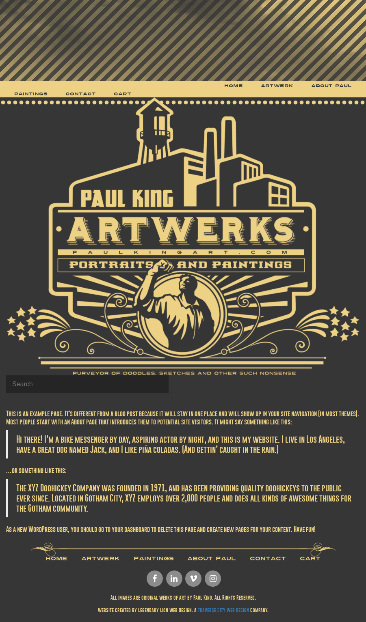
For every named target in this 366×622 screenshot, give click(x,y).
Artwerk (100, 558)
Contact (268, 558)
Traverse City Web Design (223, 610)
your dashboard (131, 529)
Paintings (154, 558)
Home (56, 558)
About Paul (211, 558)
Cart (310, 558)
